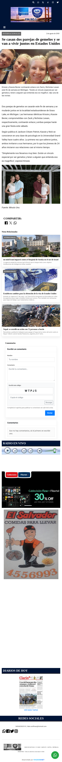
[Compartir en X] (10, 223)
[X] (43, 2)
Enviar (50, 413)
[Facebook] (48, 2)
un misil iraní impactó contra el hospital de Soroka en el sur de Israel (30, 260)
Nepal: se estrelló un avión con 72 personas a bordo (23, 329)
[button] (33, 2)
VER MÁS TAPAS (31, 710)
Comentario (11, 365)
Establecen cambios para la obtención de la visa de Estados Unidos (29, 294)
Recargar (49, 402)
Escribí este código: (15, 385)
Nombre (9, 355)
